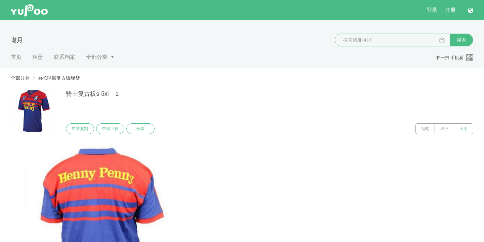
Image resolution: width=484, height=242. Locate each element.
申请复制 (80, 128)
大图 (463, 128)
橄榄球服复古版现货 (58, 78)
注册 (450, 10)
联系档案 (64, 57)
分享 (140, 128)
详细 (444, 128)
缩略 (425, 128)
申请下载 (110, 128)
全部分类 (97, 57)
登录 (432, 10)
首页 (16, 57)
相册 (37, 57)
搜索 (461, 40)
